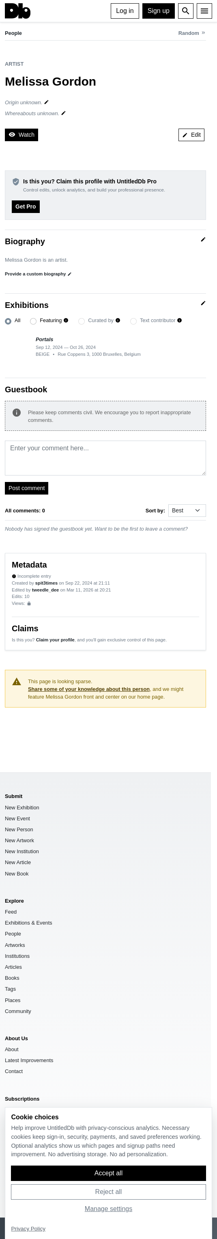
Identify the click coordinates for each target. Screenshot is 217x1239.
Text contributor (158, 320)
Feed (11, 912)
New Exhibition (22, 807)
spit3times (46, 583)
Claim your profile (55, 639)
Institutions (17, 956)
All (17, 320)
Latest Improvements (29, 1060)
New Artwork (19, 840)
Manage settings (108, 1208)
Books (12, 978)
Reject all (108, 1191)
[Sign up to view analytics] (29, 603)
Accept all (108, 1173)
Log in (125, 10)
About (11, 1049)
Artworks (15, 945)
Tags (10, 989)
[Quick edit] (203, 239)
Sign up (159, 10)
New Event (17, 818)
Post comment (27, 488)
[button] (66, 320)
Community (18, 1011)
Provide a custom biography (38, 274)
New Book (16, 874)
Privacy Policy (28, 1229)
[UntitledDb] (17, 11)
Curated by (101, 320)
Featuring (51, 320)
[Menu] (204, 11)
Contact (14, 1071)
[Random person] (192, 33)
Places (12, 1000)
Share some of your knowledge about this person (89, 689)
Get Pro (25, 206)
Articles (13, 967)
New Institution (22, 851)
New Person (19, 829)
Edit (191, 134)
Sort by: (155, 511)
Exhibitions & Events (28, 923)
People (13, 33)
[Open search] (185, 11)
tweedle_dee (45, 589)
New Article (18, 862)
